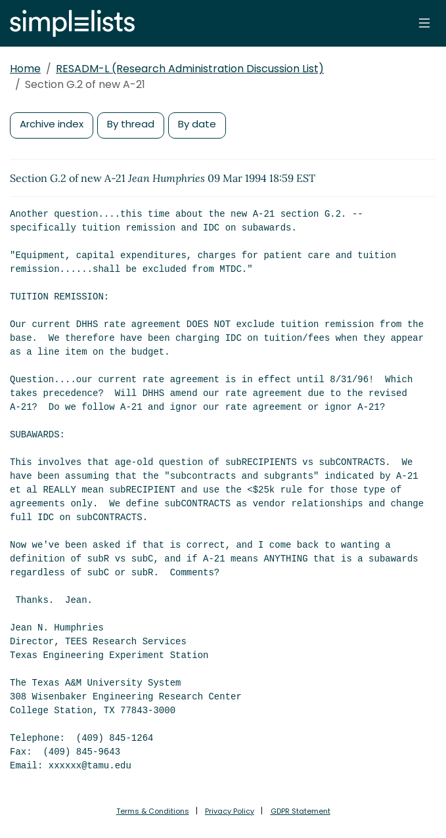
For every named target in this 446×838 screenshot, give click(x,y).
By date (197, 124)
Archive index (51, 124)
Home (25, 68)
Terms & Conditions (152, 811)
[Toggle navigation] (424, 23)
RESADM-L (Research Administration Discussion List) (190, 68)
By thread (130, 124)
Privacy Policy (229, 811)
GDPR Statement (300, 811)
